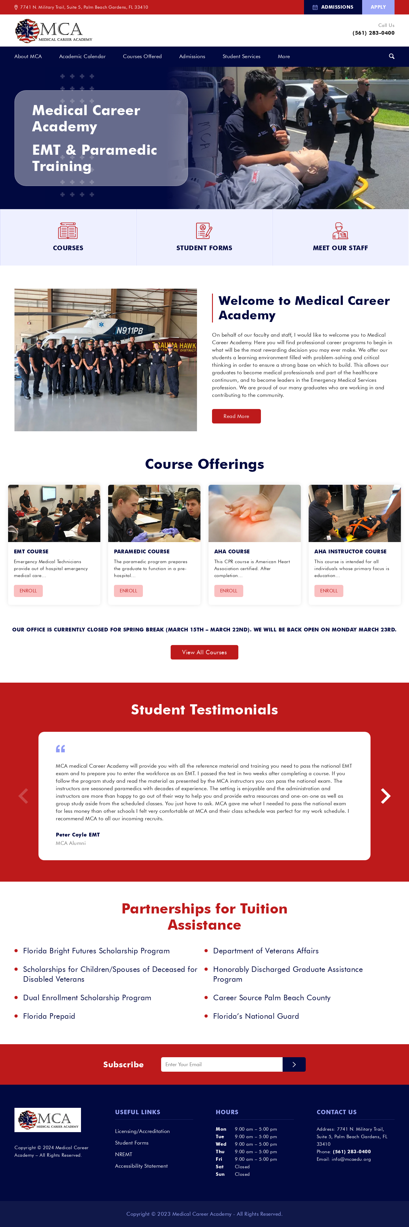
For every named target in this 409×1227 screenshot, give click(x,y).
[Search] (392, 56)
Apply (378, 7)
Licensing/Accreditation (142, 1131)
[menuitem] (333, 7)
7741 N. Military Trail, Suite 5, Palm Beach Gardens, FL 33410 (84, 7)
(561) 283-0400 (374, 33)
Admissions (337, 7)
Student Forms (132, 1143)
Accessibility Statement (141, 1166)
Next (386, 796)
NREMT (123, 1154)
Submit (294, 1064)
